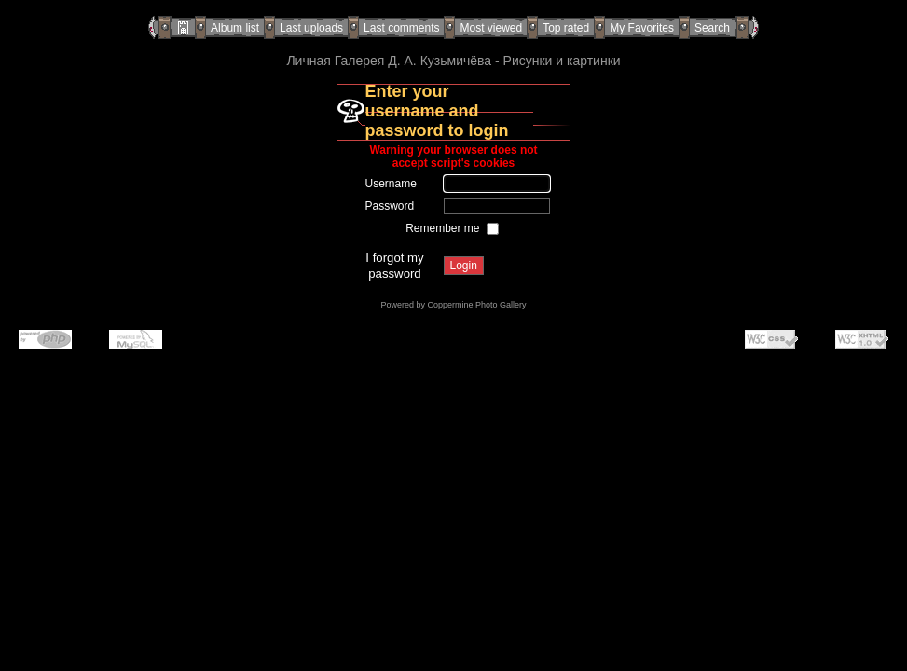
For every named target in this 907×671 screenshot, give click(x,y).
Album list (235, 27)
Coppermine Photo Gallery (476, 304)
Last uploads (311, 27)
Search (712, 27)
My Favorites (642, 27)
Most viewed (491, 27)
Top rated (566, 27)
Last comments (401, 27)
